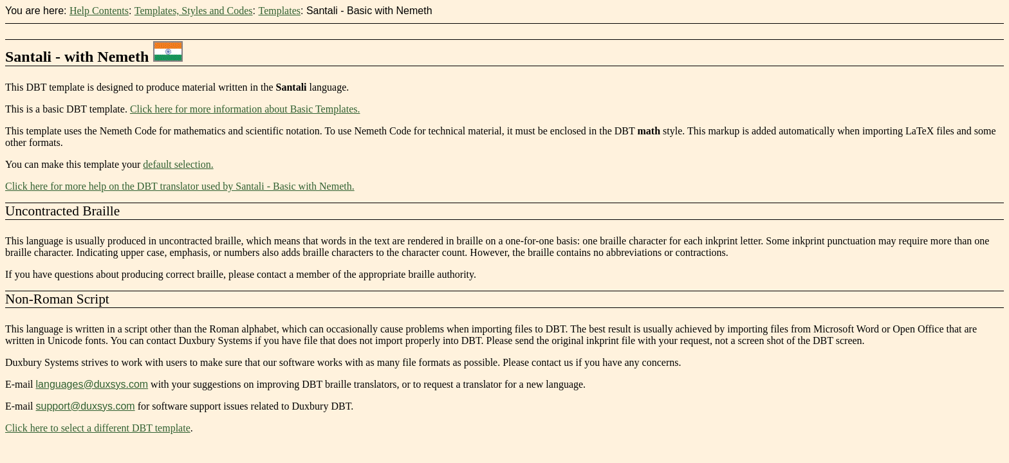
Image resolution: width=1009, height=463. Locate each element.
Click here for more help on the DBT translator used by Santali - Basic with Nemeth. (180, 186)
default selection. (178, 164)
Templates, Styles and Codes (193, 10)
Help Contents (99, 10)
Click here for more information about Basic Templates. (245, 109)
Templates (279, 10)
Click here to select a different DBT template (97, 427)
